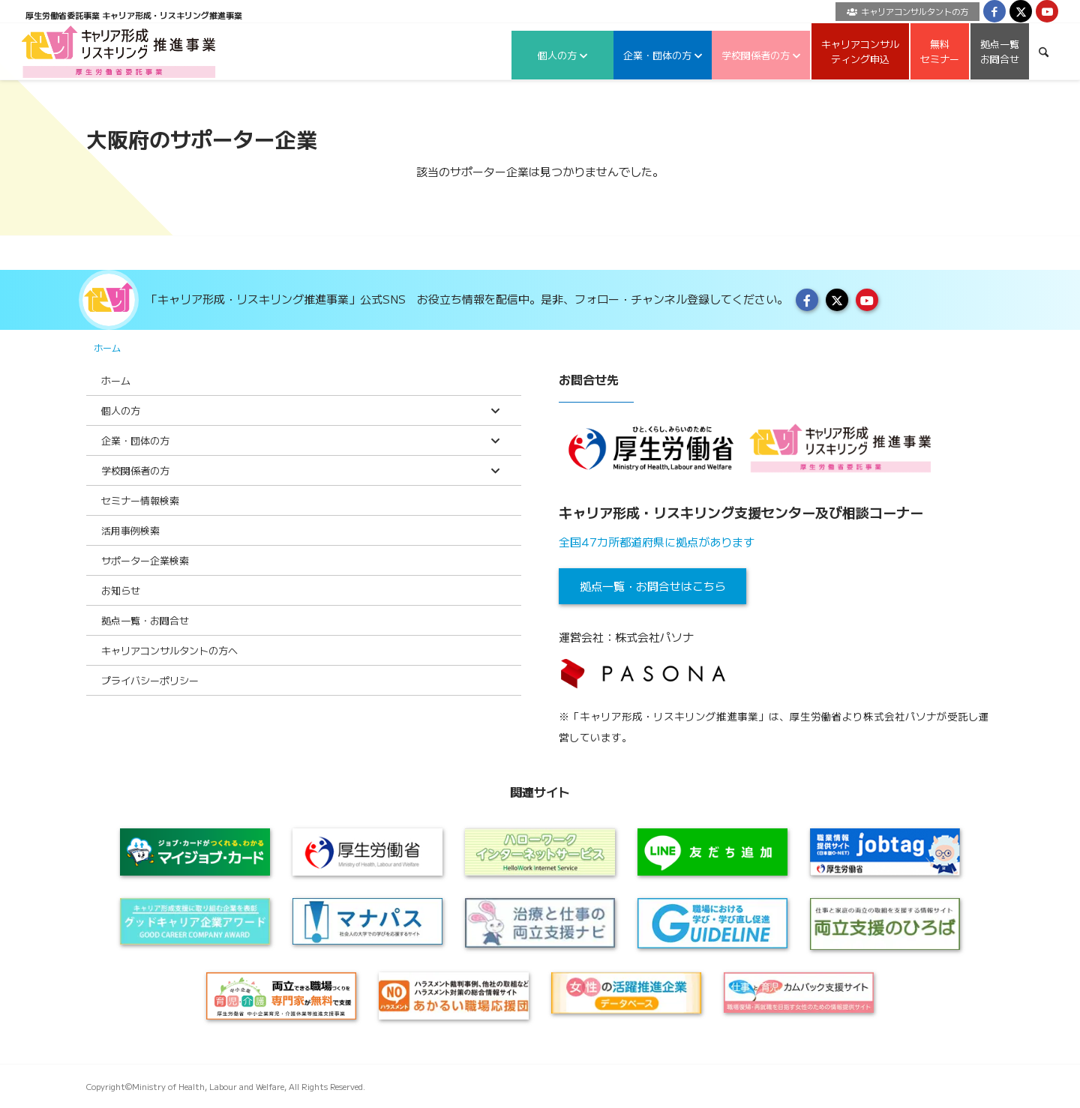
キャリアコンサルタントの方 (907, 11)
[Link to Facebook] (994, 11)
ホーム (107, 347)
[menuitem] (904, 11)
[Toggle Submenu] (495, 410)
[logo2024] (119, 51)
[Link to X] (1021, 11)
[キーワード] (1043, 51)
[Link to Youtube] (1047, 11)
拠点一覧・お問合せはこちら (653, 586)
